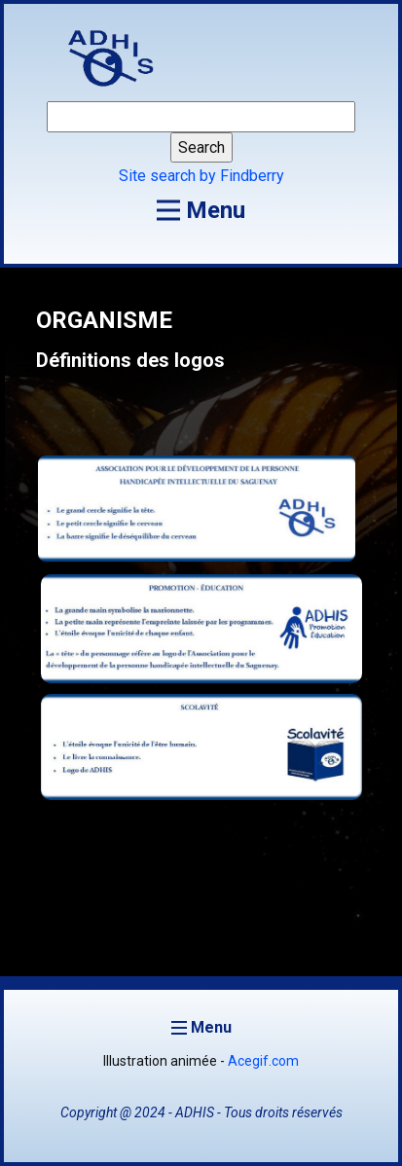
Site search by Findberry (201, 175)
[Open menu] (201, 210)
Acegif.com (263, 1061)
